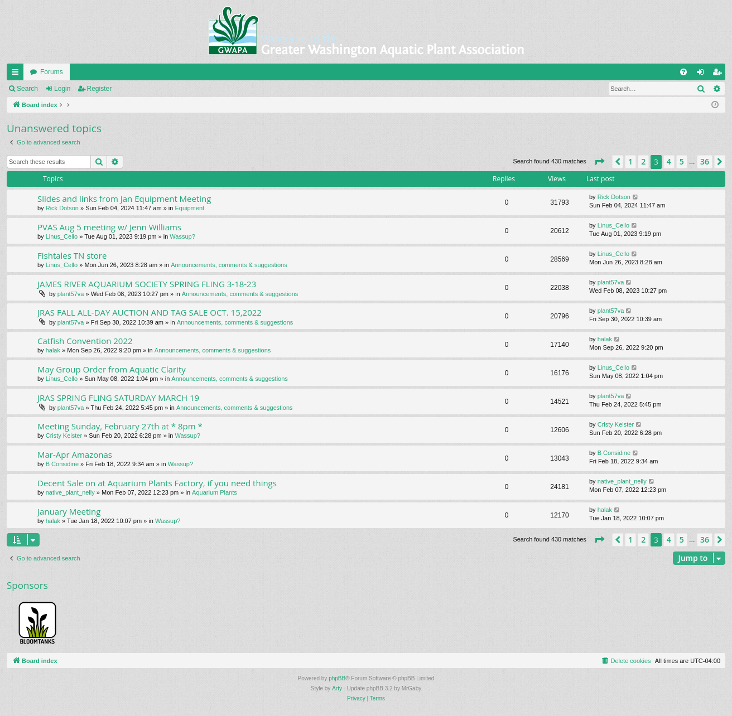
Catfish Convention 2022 (85, 340)
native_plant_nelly (70, 492)
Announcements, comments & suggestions (229, 265)
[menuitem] (683, 72)
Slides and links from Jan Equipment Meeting (124, 198)
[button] (599, 161)
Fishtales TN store (72, 255)
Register (99, 89)
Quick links (17, 74)
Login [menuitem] (703, 74)
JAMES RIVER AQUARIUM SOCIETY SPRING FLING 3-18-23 (146, 283)
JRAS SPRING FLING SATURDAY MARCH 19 (118, 397)
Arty (337, 688)
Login (62, 89)
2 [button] (643, 161)
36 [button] (704, 161)
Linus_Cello (62, 236)
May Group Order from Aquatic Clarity (111, 369)
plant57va (70, 294)
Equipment (189, 208)
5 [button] (682, 161)
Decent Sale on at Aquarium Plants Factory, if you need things (157, 482)
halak (53, 350)
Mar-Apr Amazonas (74, 454)
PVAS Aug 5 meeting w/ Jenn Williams (109, 227)
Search (27, 89)
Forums (51, 72)
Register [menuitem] (719, 74)
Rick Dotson (62, 208)
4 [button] (669, 161)
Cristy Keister (64, 435)
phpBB (337, 678)
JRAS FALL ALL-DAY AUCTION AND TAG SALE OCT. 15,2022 (149, 312)
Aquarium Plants (214, 492)
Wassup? (182, 236)
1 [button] (630, 161)
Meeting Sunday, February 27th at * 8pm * (120, 426)
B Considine (62, 464)
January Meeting (68, 511)
